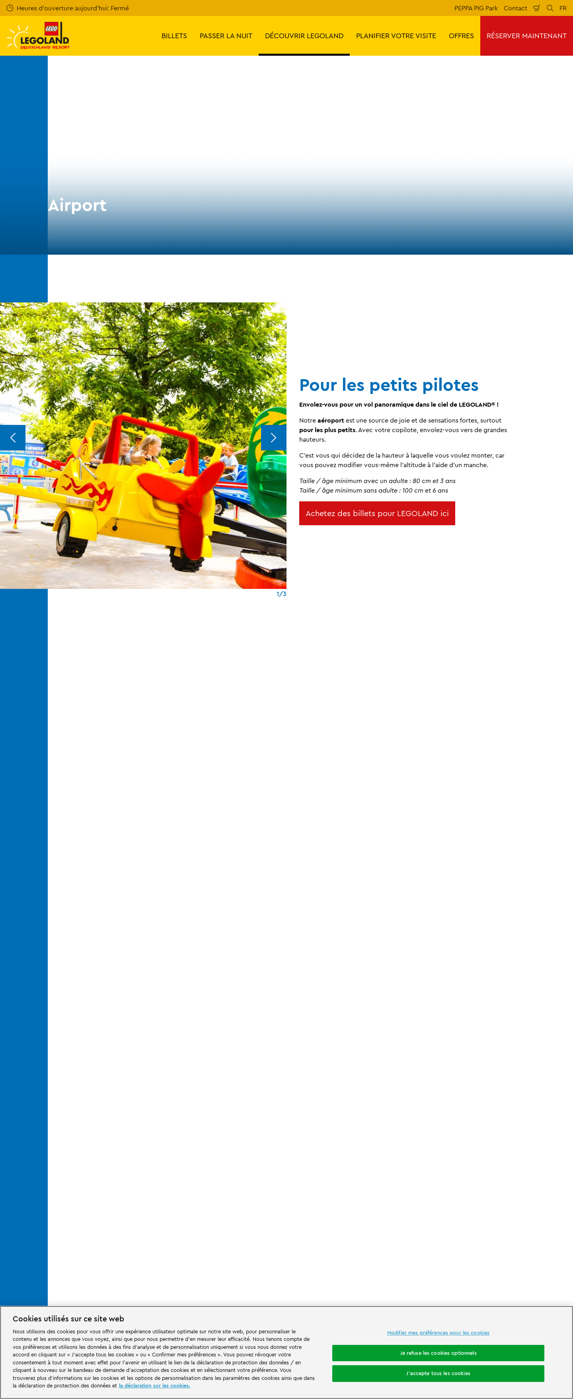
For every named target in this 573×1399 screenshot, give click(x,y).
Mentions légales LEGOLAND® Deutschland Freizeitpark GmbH (363, 1060)
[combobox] (277, 951)
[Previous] (12, 437)
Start (60, 1016)
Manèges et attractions (199, 1016)
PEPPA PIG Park (476, 8)
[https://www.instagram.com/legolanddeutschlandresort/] (499, 1272)
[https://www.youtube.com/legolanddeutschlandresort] (519, 1272)
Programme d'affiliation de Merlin (233, 1057)
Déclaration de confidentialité (360, 1149)
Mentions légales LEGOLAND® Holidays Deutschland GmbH (373, 1110)
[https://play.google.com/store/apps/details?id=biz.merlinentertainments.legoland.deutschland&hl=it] (483, 1215)
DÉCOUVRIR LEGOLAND (104, 1016)
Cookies (328, 1162)
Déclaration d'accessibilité (355, 1176)
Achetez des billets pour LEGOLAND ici (377, 513)
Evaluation (69, 1085)
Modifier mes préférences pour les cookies (438, 1332)
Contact (515, 8)
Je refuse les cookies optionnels (438, 1353)
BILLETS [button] (174, 35)
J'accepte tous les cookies (438, 1373)
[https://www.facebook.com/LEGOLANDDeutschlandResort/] (479, 1272)
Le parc (151, 1016)
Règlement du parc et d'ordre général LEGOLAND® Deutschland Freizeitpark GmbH (372, 1085)
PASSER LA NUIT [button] (226, 35)
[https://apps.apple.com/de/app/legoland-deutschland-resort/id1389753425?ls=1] (540, 1215)
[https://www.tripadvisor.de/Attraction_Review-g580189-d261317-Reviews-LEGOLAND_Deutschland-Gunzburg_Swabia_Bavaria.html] (539, 1272)
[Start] (137, 1227)
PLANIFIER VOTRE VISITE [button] (396, 35)
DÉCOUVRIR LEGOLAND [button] (304, 35)
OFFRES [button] (461, 35)
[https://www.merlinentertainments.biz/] (82, 1227)
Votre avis (68, 1071)
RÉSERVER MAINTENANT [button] (527, 35)
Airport (246, 1016)
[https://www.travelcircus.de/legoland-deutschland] (184, 1227)
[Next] (273, 437)
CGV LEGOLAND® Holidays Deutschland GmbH (375, 1131)
